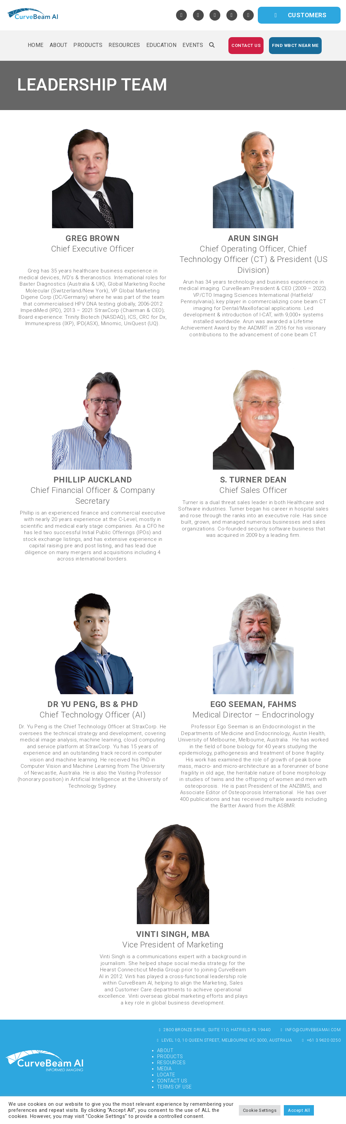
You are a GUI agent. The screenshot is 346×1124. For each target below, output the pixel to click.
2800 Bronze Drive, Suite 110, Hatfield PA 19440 (214, 1029)
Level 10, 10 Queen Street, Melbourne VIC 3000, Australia (223, 1040)
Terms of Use (174, 1087)
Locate (166, 1074)
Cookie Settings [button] (260, 1110)
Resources (171, 1062)
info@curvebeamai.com (310, 1029)
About (165, 1050)
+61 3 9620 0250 (320, 1040)
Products (170, 1056)
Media (164, 1068)
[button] (212, 45)
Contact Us (172, 1080)
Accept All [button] (299, 1110)
